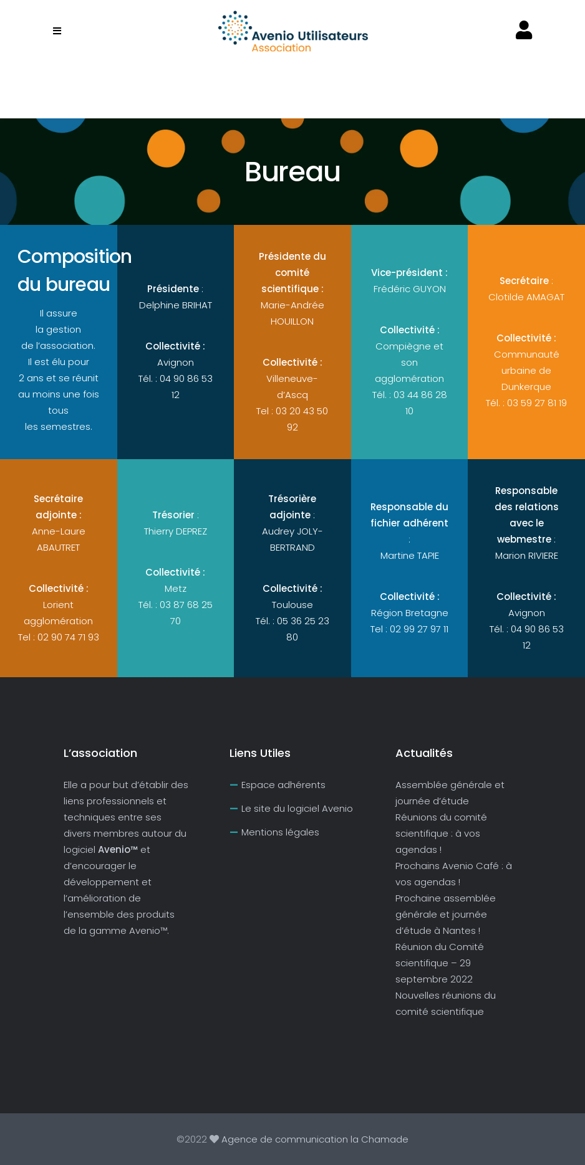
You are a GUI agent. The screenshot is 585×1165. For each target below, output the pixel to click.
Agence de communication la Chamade (314, 1139)
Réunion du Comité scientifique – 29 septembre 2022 (439, 963)
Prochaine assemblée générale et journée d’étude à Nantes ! (445, 914)
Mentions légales (280, 832)
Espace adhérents (283, 784)
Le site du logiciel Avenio (297, 808)
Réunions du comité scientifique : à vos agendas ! (441, 833)
